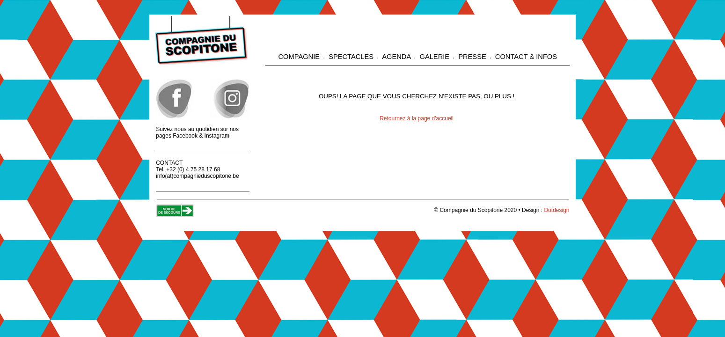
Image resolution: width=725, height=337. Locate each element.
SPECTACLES (351, 56)
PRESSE (472, 56)
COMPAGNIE (300, 56)
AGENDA (396, 56)
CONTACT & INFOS (525, 56)
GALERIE (434, 56)
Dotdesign (556, 210)
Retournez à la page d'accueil (417, 118)
